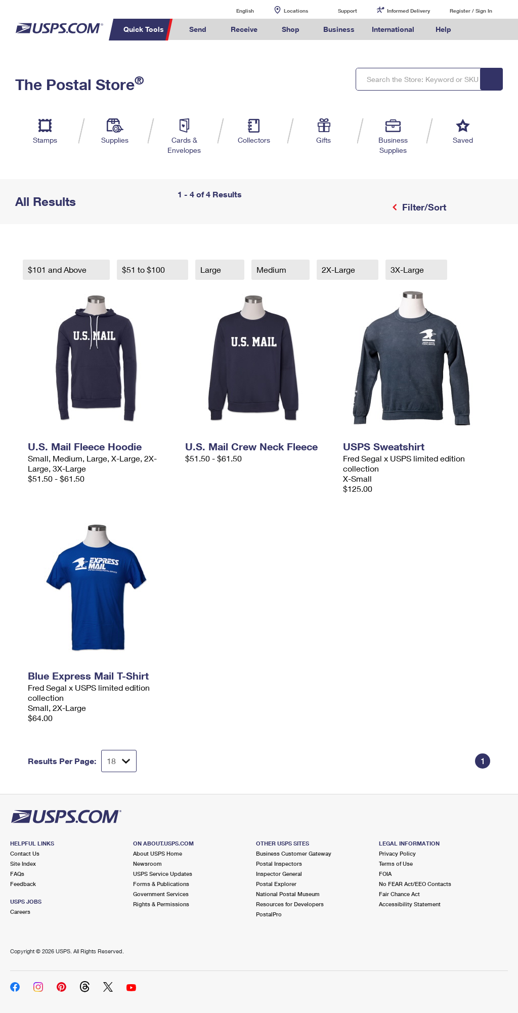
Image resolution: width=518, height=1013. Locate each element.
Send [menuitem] (197, 29)
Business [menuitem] (339, 29)
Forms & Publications (161, 883)
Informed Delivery (408, 11)
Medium (272, 269)
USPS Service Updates (162, 873)
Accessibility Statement (410, 904)
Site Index (23, 863)
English (234, 10)
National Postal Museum (288, 894)
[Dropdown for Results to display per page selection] (119, 761)
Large (211, 269)
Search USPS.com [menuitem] (477, 29)
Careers (20, 911)
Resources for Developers (290, 904)
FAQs (17, 873)
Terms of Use (396, 863)
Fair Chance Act (399, 894)
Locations (296, 11)
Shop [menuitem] (290, 29)
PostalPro (269, 914)
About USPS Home (157, 853)
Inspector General (279, 873)
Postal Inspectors (279, 863)
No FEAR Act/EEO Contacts (415, 883)
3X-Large (408, 269)
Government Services (161, 894)
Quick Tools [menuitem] (143, 29)
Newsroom (147, 863)
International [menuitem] (393, 29)
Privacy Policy (397, 853)
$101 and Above (58, 269)
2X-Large (339, 269)
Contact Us (24, 853)
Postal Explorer (276, 883)
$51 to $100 (144, 269)
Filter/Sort (423, 207)
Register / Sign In (471, 11)
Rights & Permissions (161, 904)
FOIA (385, 873)
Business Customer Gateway (293, 853)
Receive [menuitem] (244, 29)
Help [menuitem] (443, 29)
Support (347, 11)
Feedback (23, 883)
